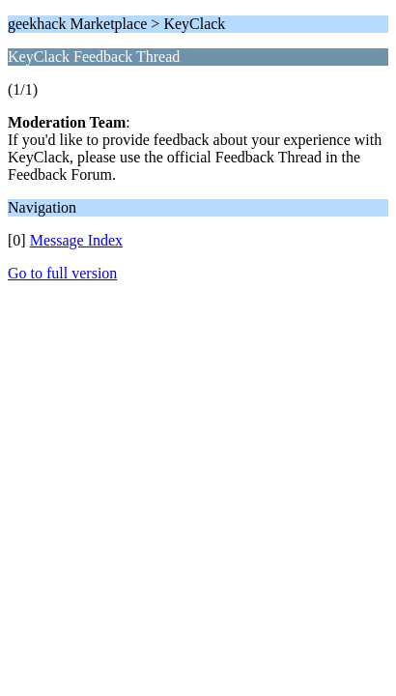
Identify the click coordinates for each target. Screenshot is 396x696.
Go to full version (62, 273)
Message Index (76, 240)
